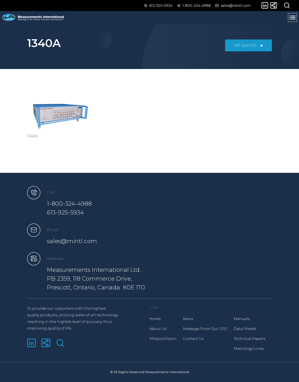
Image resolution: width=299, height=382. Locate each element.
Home (155, 319)
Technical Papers (249, 339)
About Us (158, 329)
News (188, 319)
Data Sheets (245, 329)
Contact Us (193, 339)
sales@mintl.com (72, 241)
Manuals (242, 319)
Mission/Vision (163, 339)
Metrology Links (249, 349)
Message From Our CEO (205, 329)
